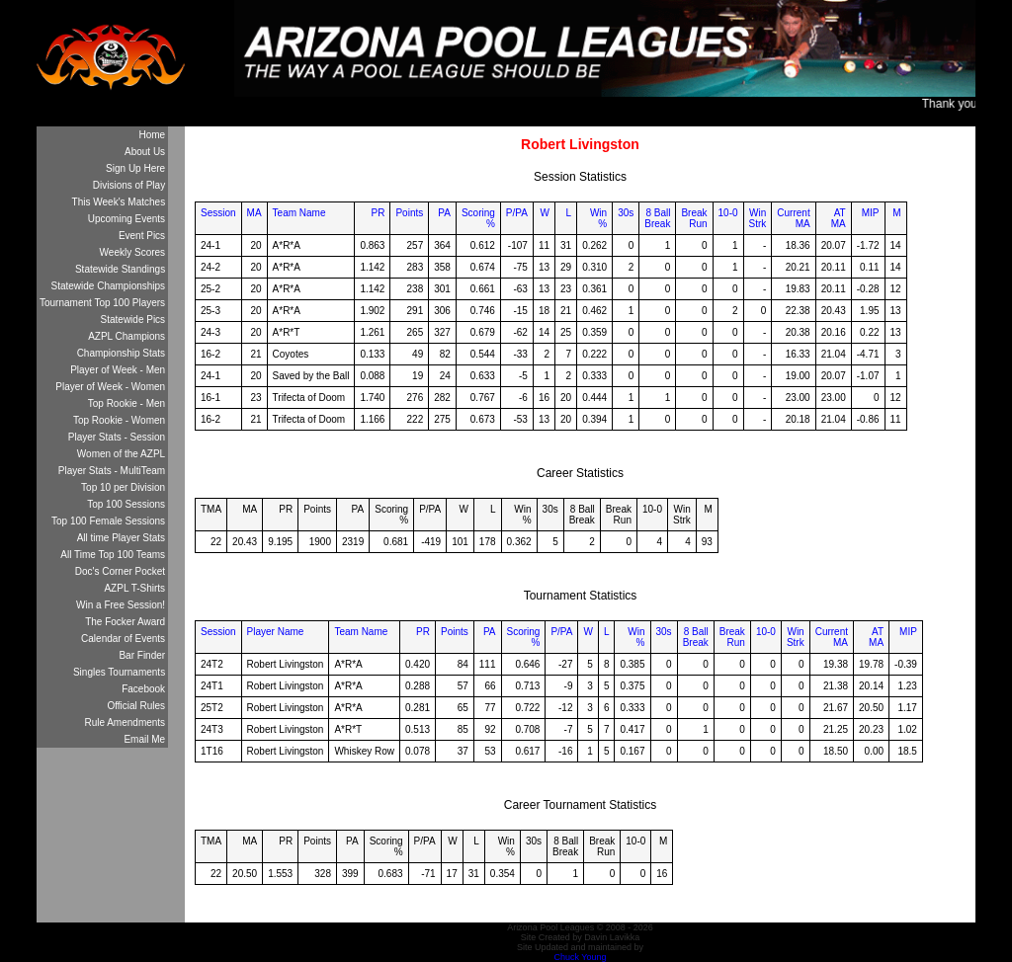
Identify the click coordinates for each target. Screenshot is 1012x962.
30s (625, 212)
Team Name (299, 212)
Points (409, 212)
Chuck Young (579, 957)
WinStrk (758, 218)
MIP (871, 212)
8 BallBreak (657, 218)
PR (378, 212)
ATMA (838, 218)
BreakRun (694, 218)
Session (218, 212)
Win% (598, 218)
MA (254, 212)
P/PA (517, 212)
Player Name (275, 631)
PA (444, 212)
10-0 (728, 212)
